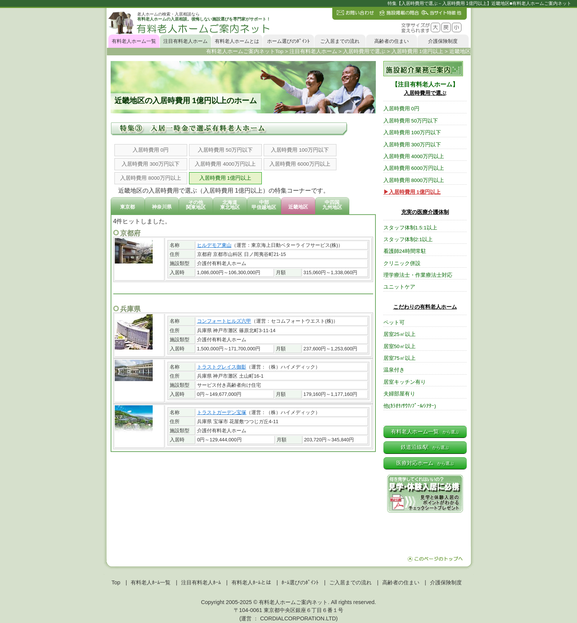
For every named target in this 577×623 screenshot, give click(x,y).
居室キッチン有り (404, 382)
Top (115, 582)
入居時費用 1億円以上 (225, 178)
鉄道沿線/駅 (425, 447)
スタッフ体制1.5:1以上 (410, 228)
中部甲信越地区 (264, 204)
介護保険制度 (443, 41)
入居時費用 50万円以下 (225, 150)
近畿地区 (298, 207)
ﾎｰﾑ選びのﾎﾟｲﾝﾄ (300, 582)
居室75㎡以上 (399, 358)
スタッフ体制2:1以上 (408, 239)
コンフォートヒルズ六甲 (224, 321)
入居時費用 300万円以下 (150, 164)
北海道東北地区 (230, 204)
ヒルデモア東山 (214, 245)
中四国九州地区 (332, 204)
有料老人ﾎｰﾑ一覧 (150, 582)
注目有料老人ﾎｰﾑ (201, 582)
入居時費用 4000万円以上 (225, 164)
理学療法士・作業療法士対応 (417, 275)
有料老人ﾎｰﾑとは (251, 582)
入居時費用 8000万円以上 (150, 178)
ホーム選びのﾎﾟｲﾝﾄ (288, 41)
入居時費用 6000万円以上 (299, 164)
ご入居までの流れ (340, 41)
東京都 (127, 207)
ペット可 (394, 322)
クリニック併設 (402, 263)
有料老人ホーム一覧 (134, 41)
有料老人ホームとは (237, 41)
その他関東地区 (196, 204)
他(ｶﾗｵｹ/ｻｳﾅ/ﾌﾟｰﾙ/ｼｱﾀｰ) (409, 406)
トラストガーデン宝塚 (221, 412)
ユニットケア (399, 287)
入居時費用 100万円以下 (299, 150)
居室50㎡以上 (399, 346)
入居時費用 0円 (151, 150)
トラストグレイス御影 (221, 367)
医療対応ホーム (425, 463)
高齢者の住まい (391, 41)
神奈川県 (162, 207)
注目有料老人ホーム (185, 41)
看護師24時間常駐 (404, 251)
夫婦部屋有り (399, 394)
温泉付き (394, 370)
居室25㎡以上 (399, 334)
